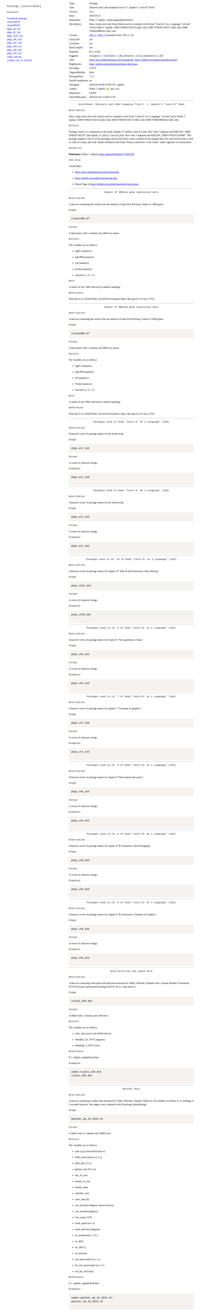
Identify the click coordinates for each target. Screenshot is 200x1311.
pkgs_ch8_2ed (14, 49)
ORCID (129, 154)
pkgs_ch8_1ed (14, 46)
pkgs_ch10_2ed (15, 35)
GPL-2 (92, 35)
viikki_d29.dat (14, 56)
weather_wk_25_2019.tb (19, 60)
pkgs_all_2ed (13, 32)
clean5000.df (13, 25)
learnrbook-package (17, 18)
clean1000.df (13, 21)
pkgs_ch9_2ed (14, 53)
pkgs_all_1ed (13, 29)
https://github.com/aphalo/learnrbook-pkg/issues (113, 64)
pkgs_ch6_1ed (14, 39)
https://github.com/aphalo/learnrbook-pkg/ (156, 59)
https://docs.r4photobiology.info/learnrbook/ (111, 59)
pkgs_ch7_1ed (14, 42)
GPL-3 (101, 35)
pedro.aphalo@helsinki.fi (111, 154)
